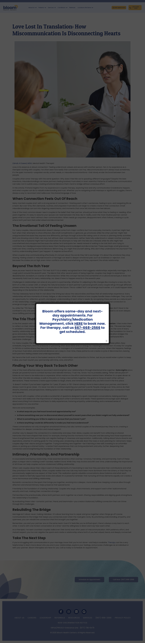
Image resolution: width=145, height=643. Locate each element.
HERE (78, 323)
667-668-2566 (87, 327)
